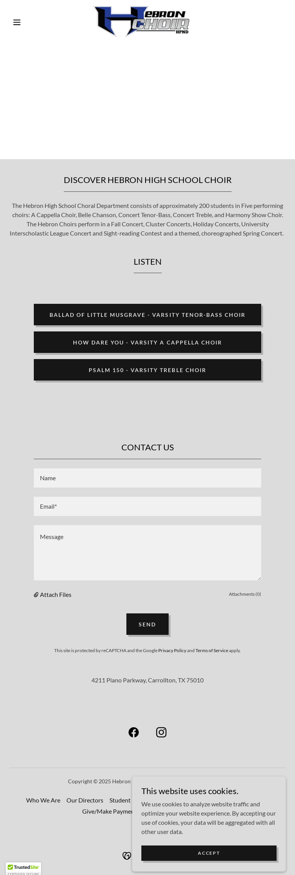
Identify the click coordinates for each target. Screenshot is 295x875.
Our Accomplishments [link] (196, 800)
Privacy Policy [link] (172, 650)
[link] (141, 21)
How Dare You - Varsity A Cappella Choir (147, 342)
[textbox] (147, 478)
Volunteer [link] (159, 811)
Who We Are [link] (43, 800)
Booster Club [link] (195, 811)
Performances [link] (250, 800)
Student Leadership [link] (135, 800)
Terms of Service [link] (212, 650)
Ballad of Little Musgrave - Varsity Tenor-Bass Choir (147, 314)
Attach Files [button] (55, 594)
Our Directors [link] (84, 800)
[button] (17, 22)
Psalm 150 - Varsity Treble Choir (147, 370)
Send (147, 624)
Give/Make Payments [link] (110, 811)
